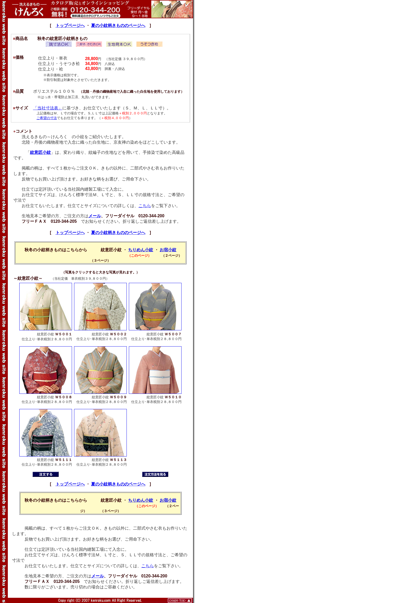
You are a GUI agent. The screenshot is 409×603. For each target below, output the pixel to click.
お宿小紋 (168, 250)
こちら (145, 205)
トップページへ (70, 25)
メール (94, 216)
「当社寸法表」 (47, 108)
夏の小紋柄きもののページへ (118, 25)
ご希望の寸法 (47, 118)
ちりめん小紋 (140, 250)
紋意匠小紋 (40, 152)
